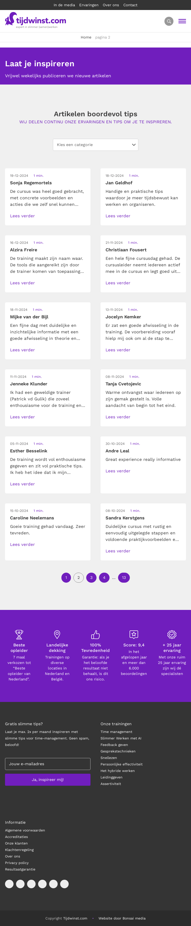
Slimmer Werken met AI (121, 738)
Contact (130, 5)
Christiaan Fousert (126, 249)
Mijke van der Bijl (29, 316)
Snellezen (109, 758)
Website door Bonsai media (122, 918)
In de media (64, 5)
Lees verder (22, 215)
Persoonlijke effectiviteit (122, 764)
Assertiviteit (111, 784)
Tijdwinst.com (75, 918)
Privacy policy (17, 863)
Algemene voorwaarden (25, 830)
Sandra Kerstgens (125, 517)
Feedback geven (114, 745)
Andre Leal (117, 450)
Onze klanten (16, 843)
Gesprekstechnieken (118, 751)
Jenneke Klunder (28, 383)
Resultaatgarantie (20, 869)
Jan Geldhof (119, 182)
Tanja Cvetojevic (123, 383)
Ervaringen (89, 5)
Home (86, 37)
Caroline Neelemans (32, 517)
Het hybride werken (118, 771)
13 (124, 577)
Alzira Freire (23, 249)
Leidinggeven (112, 777)
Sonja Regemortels (31, 182)
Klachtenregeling (19, 850)
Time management (116, 732)
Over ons (111, 5)
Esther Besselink (28, 450)
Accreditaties (16, 837)
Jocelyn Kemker (123, 316)
